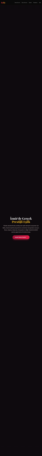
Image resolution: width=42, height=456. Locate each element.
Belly (3, 2)
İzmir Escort (17, 2)
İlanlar (30, 2)
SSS (40, 2)
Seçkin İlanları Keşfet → (21, 237)
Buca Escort (24, 2)
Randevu (35, 2)
